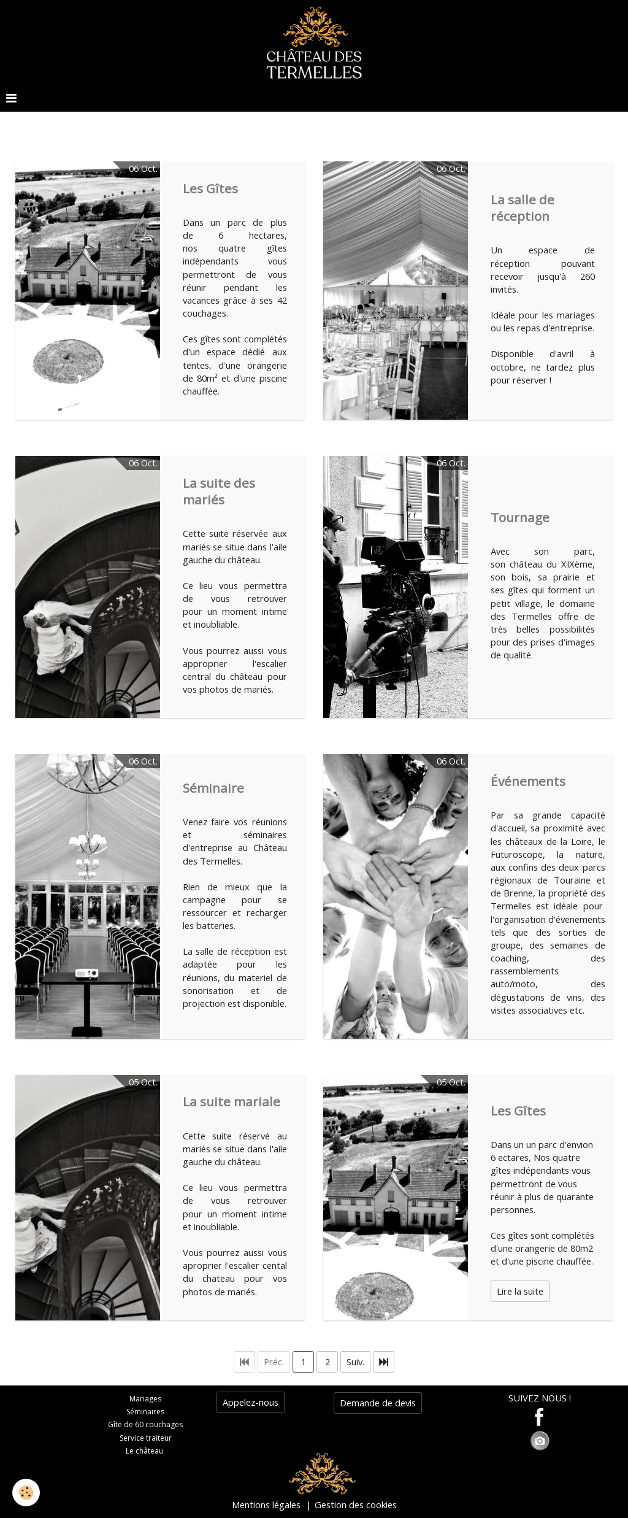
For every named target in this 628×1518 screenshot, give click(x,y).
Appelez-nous (250, 1402)
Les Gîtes (210, 187)
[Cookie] (26, 1492)
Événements (528, 780)
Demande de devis (378, 1403)
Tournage (520, 516)
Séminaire (213, 787)
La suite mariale (231, 1101)
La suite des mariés (219, 490)
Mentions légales (266, 1504)
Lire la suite (520, 1291)
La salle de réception (522, 207)
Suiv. (355, 1361)
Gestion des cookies (356, 1504)
